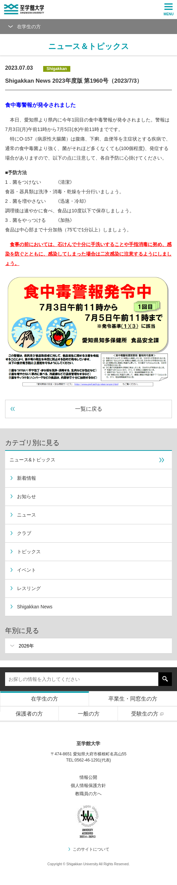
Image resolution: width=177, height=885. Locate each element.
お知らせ (23, 496)
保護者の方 (29, 714)
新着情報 (23, 478)
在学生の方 (44, 699)
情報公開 (88, 777)
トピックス (25, 551)
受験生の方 (148, 714)
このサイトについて (88, 849)
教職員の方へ (88, 793)
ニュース (23, 515)
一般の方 (89, 714)
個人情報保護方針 (88, 785)
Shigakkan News (31, 606)
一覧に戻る (56, 409)
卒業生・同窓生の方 (132, 699)
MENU (169, 9)
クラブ (20, 533)
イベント (23, 570)
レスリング (25, 588)
